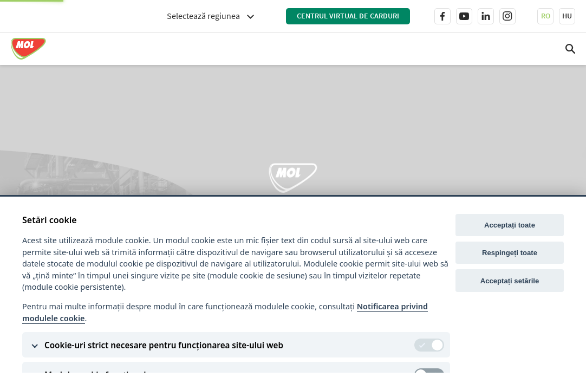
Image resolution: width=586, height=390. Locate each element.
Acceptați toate (509, 225)
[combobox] (210, 15)
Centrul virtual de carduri (348, 16)
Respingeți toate (509, 253)
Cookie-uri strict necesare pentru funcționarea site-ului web (163, 345)
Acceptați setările (509, 281)
